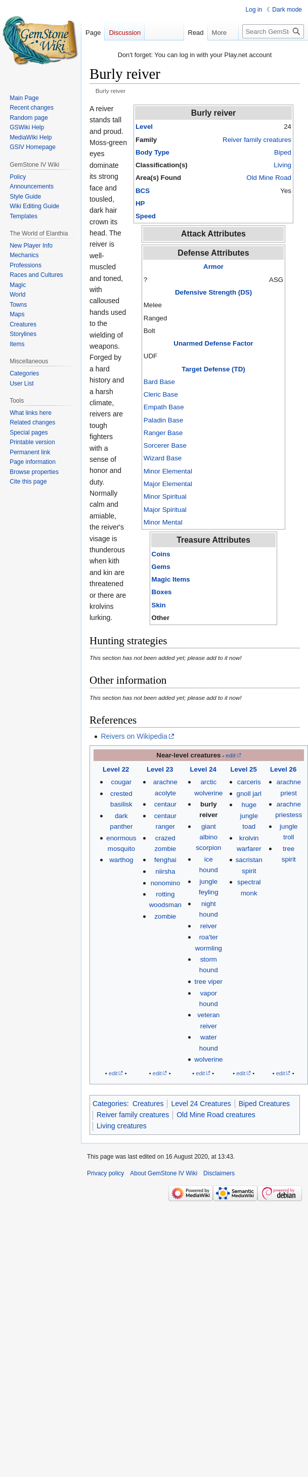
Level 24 (203, 769)
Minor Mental (163, 522)
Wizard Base (163, 458)
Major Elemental (168, 484)
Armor (213, 266)
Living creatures (122, 1126)
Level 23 (160, 769)
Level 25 (243, 769)
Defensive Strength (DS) (213, 292)
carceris (249, 782)
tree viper (209, 981)
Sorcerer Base (165, 445)
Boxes (162, 592)
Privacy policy (105, 1173)
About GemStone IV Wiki (163, 1173)
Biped (282, 152)
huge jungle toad (249, 815)
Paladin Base (163, 420)
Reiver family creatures (257, 140)
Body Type (152, 152)
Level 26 (283, 769)
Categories (110, 1104)
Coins (161, 554)
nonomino (165, 883)
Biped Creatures (264, 1104)
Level (144, 126)
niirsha (165, 871)
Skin (159, 605)
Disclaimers (219, 1173)
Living (282, 165)
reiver (208, 926)
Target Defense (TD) (213, 369)
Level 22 (116, 769)
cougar (121, 782)
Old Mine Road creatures (216, 1115)
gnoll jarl (249, 793)
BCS (143, 191)
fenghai (165, 860)
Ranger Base (163, 433)
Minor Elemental (168, 471)
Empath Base (164, 407)
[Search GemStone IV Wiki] (273, 31)
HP (140, 203)
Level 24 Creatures (201, 1104)
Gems (161, 566)
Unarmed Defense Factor (213, 343)
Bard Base (159, 382)
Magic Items (171, 579)
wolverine (208, 1059)
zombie (165, 916)
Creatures (148, 1104)
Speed (146, 216)
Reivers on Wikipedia (134, 736)
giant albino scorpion (208, 837)
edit (231, 755)
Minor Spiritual (165, 496)
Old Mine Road (268, 177)
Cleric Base (161, 394)
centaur (165, 804)
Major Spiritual (165, 509)
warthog (121, 860)
